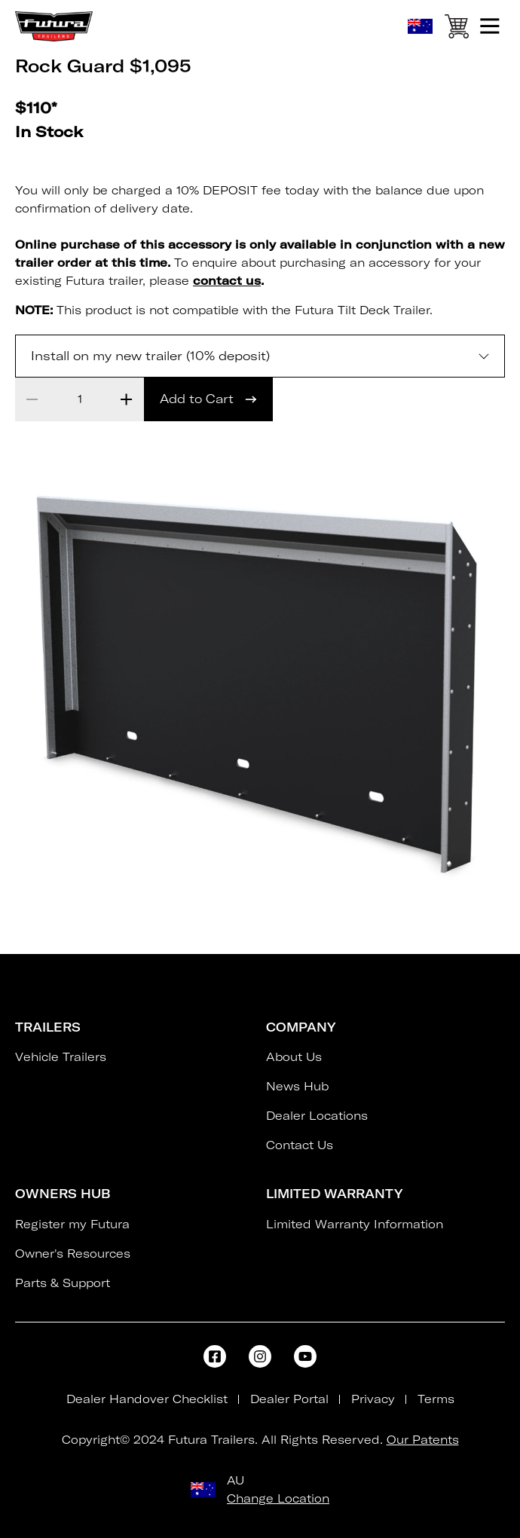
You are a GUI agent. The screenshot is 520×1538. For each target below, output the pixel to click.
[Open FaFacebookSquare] (214, 1356)
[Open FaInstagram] (260, 1356)
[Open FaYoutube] (305, 1356)
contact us (227, 281)
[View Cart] (456, 29)
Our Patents (423, 1440)
